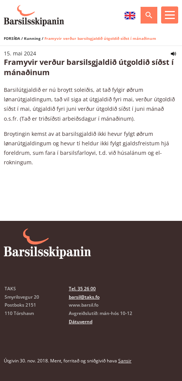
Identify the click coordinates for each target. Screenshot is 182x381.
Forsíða (12, 38)
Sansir (124, 360)
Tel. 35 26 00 (82, 288)
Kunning (32, 38)
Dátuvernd (80, 321)
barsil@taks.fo (84, 297)
